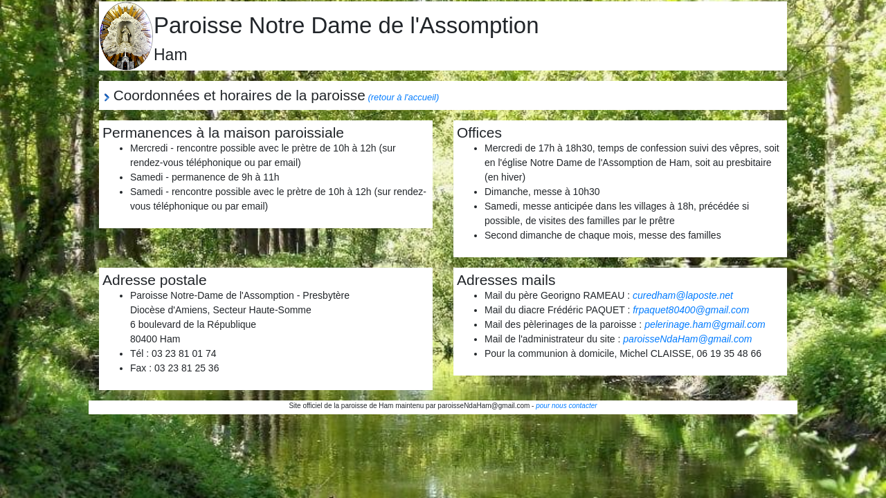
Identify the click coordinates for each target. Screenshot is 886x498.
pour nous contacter (566, 405)
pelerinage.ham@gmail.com (705, 324)
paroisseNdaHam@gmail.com (687, 338)
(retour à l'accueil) (403, 97)
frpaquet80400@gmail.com (691, 309)
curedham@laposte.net (683, 295)
